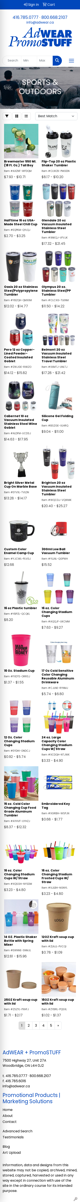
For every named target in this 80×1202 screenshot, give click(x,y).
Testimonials (13, 1137)
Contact (10, 1121)
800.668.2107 (54, 17)
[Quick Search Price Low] (29, 61)
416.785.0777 (25, 17)
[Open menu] (71, 60)
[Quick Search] (11, 61)
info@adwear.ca (40, 22)
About (8, 1115)
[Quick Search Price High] (45, 61)
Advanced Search (17, 1131)
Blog (6, 1146)
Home (8, 1109)
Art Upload (12, 1152)
